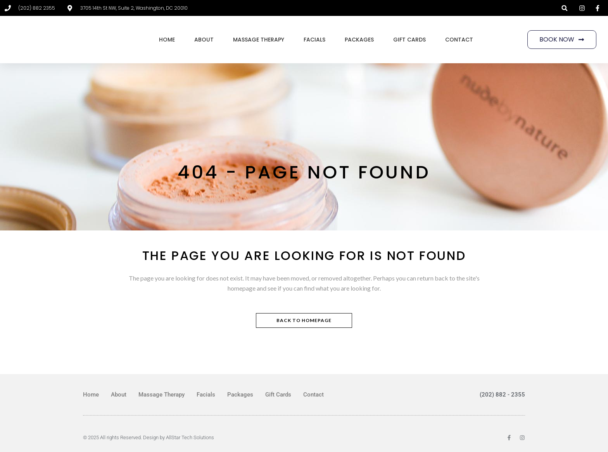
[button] (564, 8)
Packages (359, 39)
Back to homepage (304, 320)
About (204, 39)
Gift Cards (409, 39)
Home (167, 39)
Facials (314, 39)
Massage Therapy (258, 39)
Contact (459, 39)
